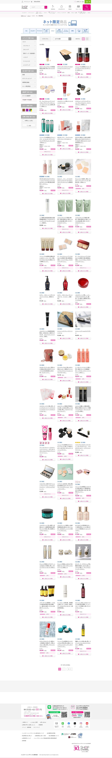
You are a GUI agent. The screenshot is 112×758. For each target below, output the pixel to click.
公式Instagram (81, 727)
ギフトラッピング (27, 78)
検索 (30, 125)
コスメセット (26, 45)
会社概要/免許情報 (51, 733)
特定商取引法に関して (27, 735)
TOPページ (23, 15)
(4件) (83, 188)
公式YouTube (87, 727)
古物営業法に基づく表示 (40, 735)
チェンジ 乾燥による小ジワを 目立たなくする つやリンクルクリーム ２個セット (65, 565)
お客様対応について (26, 738)
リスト (87, 38)
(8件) (83, 417)
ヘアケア (25, 57)
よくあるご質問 (34, 722)
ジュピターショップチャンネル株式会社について (33, 733)
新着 (23, 74)
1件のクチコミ (47, 151)
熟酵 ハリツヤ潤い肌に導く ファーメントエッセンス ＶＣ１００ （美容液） (83, 643)
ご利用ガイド (25, 722)
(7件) (65, 417)
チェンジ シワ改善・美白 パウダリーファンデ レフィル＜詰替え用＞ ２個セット (83, 180)
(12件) (65, 573)
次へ (69, 669)
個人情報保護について (54, 735)
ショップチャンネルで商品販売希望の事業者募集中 (45, 738)
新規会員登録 (37, 1)
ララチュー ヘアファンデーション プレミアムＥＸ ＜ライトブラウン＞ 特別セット (83, 103)
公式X (75, 727)
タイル (83, 38)
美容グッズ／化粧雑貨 (29, 53)
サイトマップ (37, 727)
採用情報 (24, 740)
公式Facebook (68, 727)
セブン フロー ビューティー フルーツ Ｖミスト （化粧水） (65, 296)
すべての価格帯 (26, 95)
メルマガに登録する (56, 727)
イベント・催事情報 (26, 727)
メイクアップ (26, 65)
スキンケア (26, 49)
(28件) (65, 456)
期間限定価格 (25, 82)
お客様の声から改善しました (28, 724)
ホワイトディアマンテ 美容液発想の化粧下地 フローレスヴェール (47, 68)
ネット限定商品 (26, 86)
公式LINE (63, 727)
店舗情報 (41, 724)
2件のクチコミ (47, 267)
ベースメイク (26, 61)
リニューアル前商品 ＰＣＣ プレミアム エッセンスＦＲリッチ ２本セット (83, 68)
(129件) (83, 575)
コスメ (28, 15)
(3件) (65, 377)
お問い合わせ (43, 722)
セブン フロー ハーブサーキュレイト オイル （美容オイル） (47, 296)
